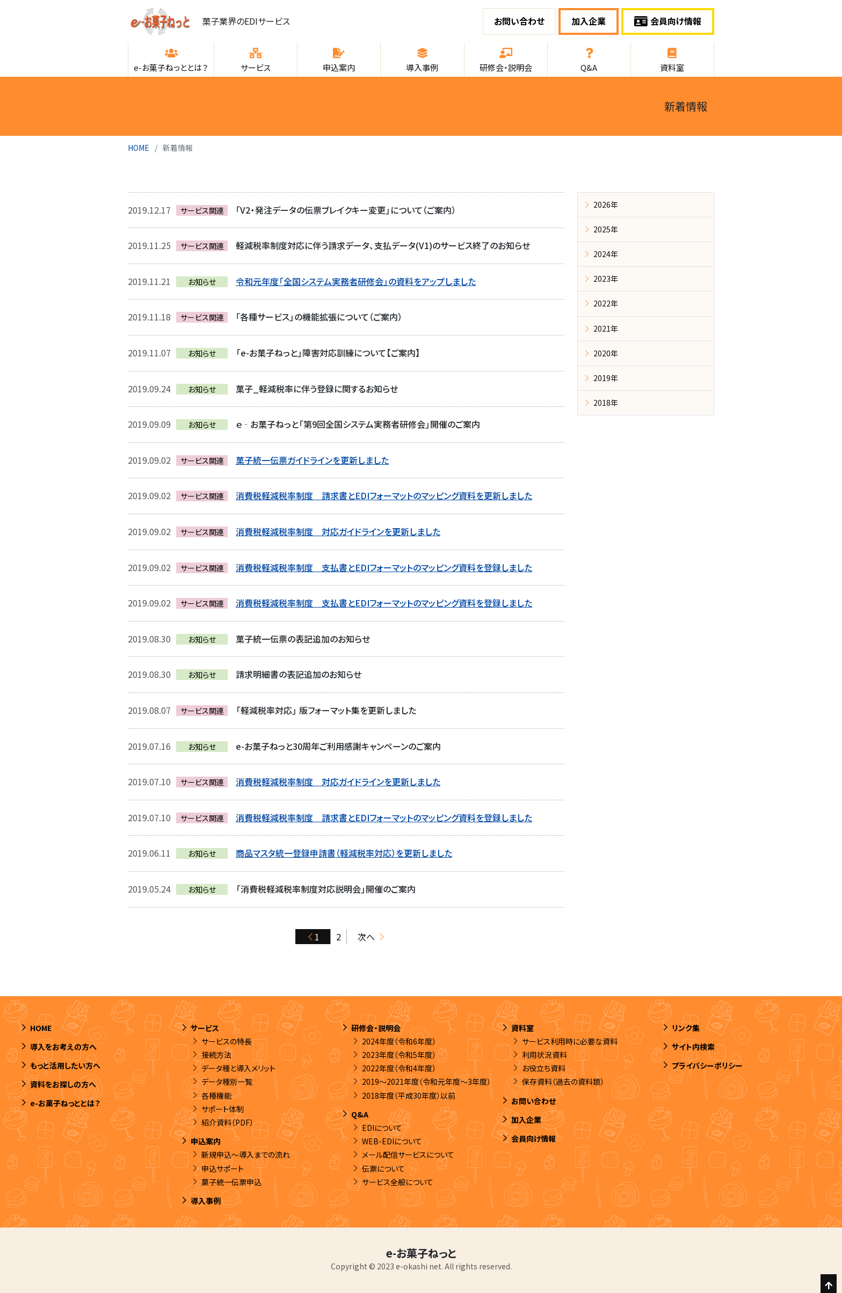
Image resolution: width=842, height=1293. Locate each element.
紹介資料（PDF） (227, 1122)
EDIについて (382, 1127)
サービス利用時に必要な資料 (570, 1041)
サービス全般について (397, 1182)
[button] (171, 59)
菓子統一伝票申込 (231, 1182)
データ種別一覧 (226, 1081)
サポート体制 (222, 1109)
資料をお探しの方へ (63, 1084)
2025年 (605, 229)
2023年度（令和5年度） (399, 1054)
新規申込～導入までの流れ (245, 1154)
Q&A (359, 1114)
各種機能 (216, 1095)
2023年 (605, 278)
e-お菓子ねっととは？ (65, 1103)
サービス (205, 1027)
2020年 (605, 353)
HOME (138, 147)
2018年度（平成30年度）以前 (408, 1095)
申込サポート (222, 1168)
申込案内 (206, 1141)
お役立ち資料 (543, 1068)
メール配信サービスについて (408, 1154)
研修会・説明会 (376, 1027)
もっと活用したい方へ (65, 1065)
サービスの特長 (226, 1041)
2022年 (605, 303)
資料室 (522, 1027)
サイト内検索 (693, 1046)
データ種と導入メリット (238, 1068)
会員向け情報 (667, 20)
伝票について (383, 1168)
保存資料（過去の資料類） (563, 1081)
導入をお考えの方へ (63, 1046)
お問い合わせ (519, 20)
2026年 (605, 204)
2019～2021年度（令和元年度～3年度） (426, 1081)
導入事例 (206, 1200)
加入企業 (588, 20)
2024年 (605, 254)
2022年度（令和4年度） (399, 1068)
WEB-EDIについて (392, 1141)
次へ (366, 936)
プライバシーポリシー (707, 1065)
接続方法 (216, 1054)
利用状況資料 (544, 1054)
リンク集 (686, 1027)
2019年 (605, 377)
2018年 (605, 402)
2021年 (605, 328)
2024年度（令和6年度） (399, 1041)
